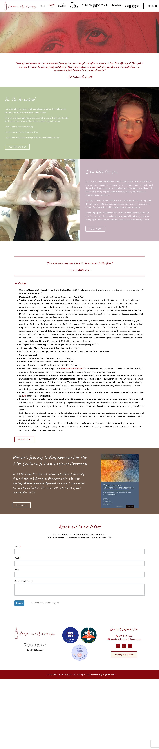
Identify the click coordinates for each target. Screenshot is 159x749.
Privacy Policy (82, 675)
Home (42, 6)
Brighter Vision (109, 675)
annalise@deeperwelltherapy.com (126, 640)
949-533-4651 (125, 637)
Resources (117, 5)
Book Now (96, 229)
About (52, 5)
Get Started (62, 5)
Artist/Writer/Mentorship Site (95, 6)
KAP (24, 396)
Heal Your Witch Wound (72, 369)
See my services (17, 147)
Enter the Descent (74, 5)
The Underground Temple (132, 6)
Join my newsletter (124, 656)
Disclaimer (51, 675)
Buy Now (22, 506)
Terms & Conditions (66, 675)
